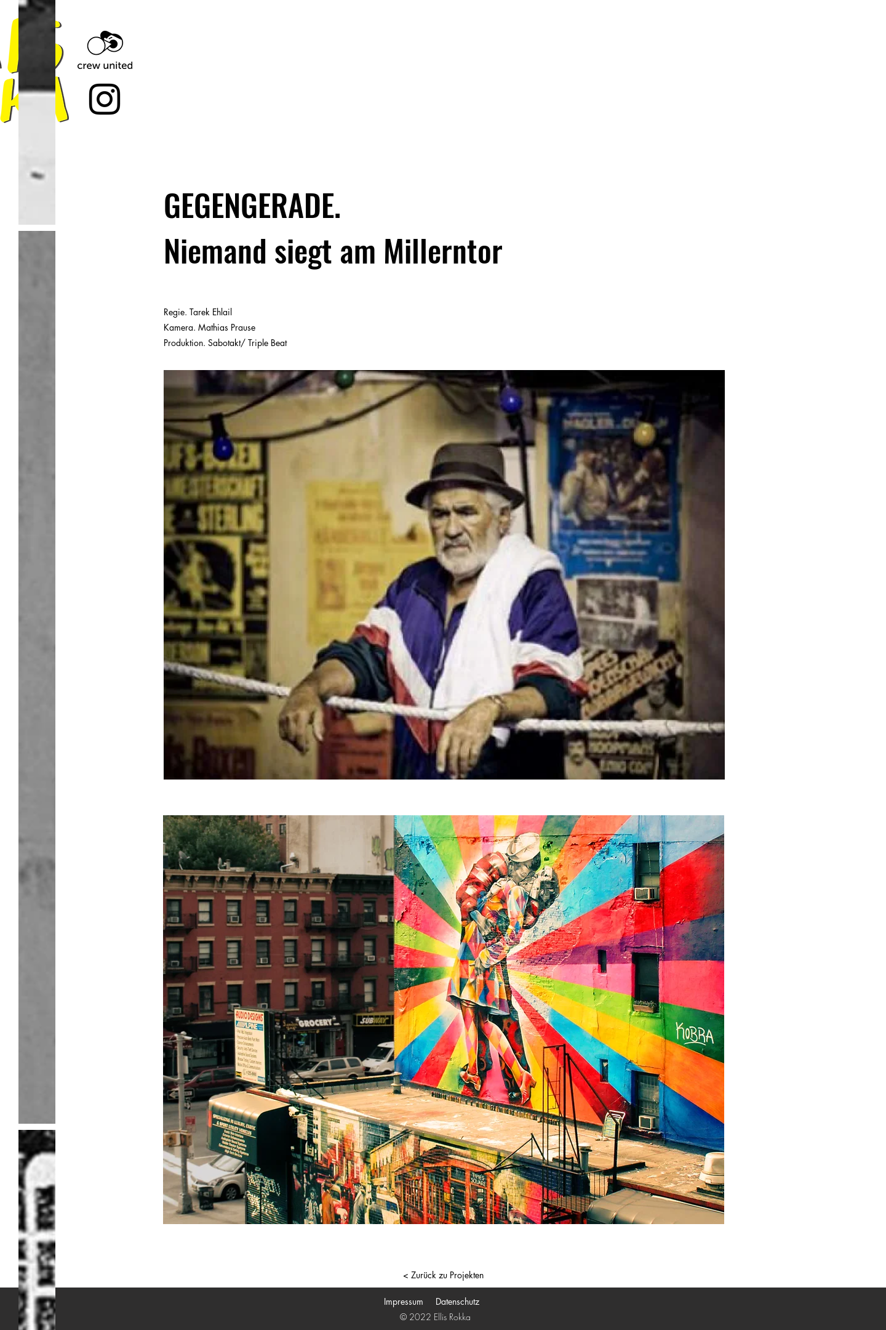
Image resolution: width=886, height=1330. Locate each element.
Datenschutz (457, 1301)
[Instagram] (105, 99)
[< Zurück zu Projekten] (443, 1275)
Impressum (403, 1301)
